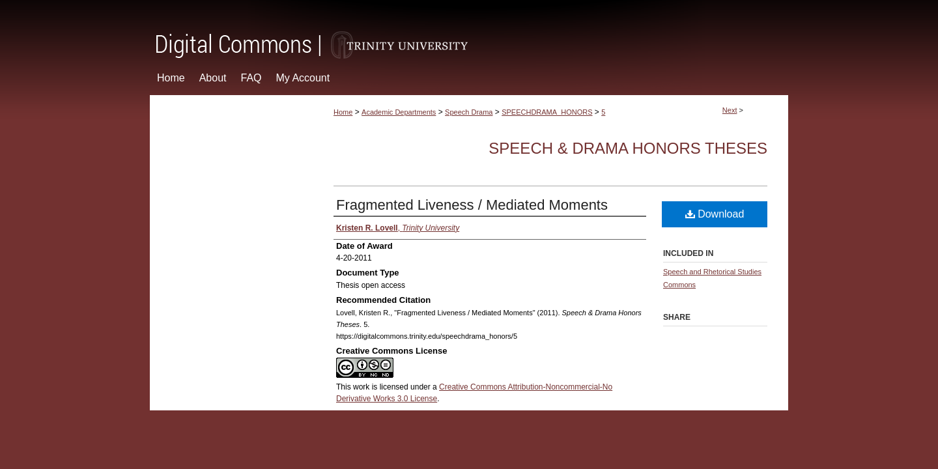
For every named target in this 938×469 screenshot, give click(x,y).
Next (729, 110)
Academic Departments (399, 112)
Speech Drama (468, 112)
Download (715, 214)
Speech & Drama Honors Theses (628, 148)
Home (343, 112)
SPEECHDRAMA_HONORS (547, 112)
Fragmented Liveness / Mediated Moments (472, 205)
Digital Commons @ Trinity (469, 30)
